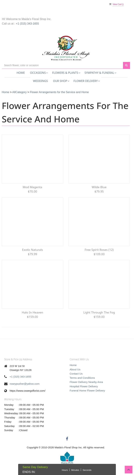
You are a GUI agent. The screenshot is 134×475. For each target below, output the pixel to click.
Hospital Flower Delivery (84, 386)
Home (21, 73)
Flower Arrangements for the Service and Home (59, 92)
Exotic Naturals (32, 250)
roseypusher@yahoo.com (24, 383)
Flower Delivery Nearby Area (86, 381)
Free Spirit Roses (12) (99, 250)
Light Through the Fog (99, 312)
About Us (75, 369)
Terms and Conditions (82, 377)
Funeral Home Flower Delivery (87, 390)
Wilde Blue (99, 187)
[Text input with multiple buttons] (62, 65)
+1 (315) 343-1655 (27, 23)
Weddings (40, 81)
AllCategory (19, 92)
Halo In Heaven (32, 312)
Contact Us (76, 373)
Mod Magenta (32, 187)
